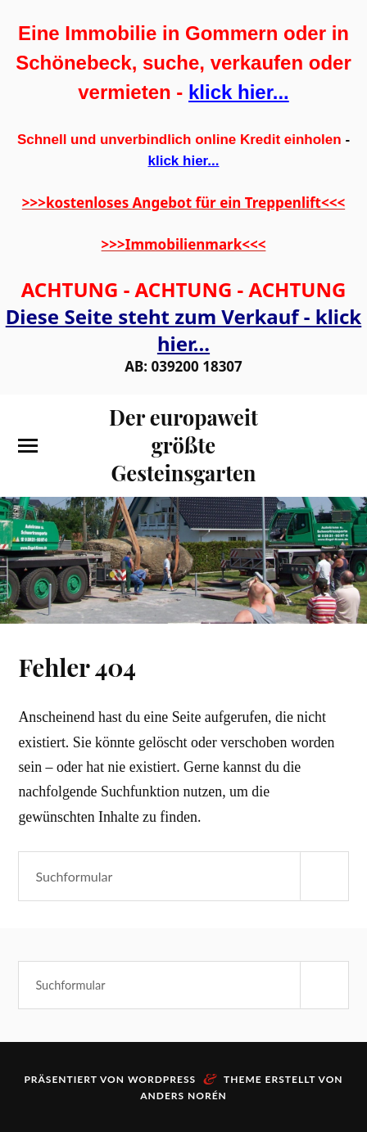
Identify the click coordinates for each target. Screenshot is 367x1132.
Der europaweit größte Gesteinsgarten (183, 444)
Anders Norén (183, 1095)
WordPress (162, 1079)
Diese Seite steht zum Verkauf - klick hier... (183, 330)
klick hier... (238, 92)
